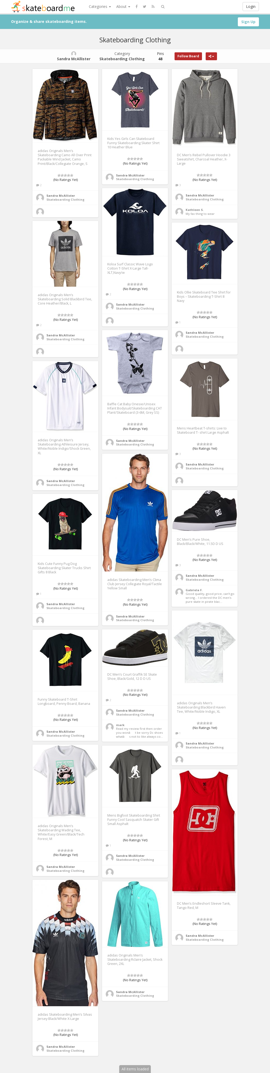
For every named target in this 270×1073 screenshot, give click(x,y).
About (123, 6)
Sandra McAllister (60, 196)
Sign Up (248, 21)
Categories (100, 6)
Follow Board (188, 56)
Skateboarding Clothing (65, 199)
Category (122, 56)
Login (250, 6)
